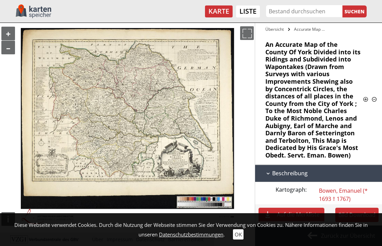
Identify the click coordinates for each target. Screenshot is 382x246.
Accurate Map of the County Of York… (311, 29)
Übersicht (274, 29)
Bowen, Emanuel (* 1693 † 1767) (343, 195)
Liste (247, 11)
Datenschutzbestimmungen (191, 234)
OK (238, 234)
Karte (218, 11)
